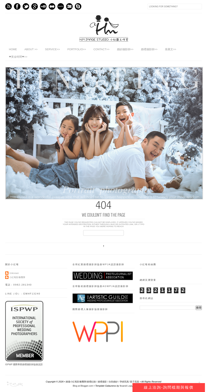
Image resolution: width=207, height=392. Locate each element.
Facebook (17, 6)
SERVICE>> (52, 49)
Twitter (26, 6)
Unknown (14, 273)
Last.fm (60, 6)
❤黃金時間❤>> (18, 56)
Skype (78, 6)
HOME (13, 49)
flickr (52, 6)
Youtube (43, 6)
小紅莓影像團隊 (17, 277)
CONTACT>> (101, 49)
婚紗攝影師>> (125, 49)
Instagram (69, 6)
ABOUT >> (30, 49)
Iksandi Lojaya (127, 386)
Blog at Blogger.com (83, 386)
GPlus (34, 6)
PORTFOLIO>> (76, 49)
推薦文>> (170, 49)
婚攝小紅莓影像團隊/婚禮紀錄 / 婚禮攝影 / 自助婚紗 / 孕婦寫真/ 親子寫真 (102, 381)
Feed (8, 6)
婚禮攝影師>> (149, 49)
